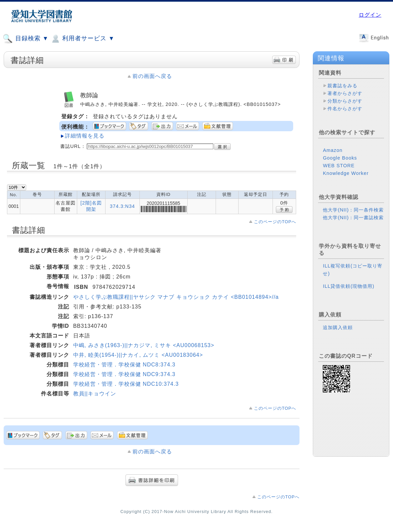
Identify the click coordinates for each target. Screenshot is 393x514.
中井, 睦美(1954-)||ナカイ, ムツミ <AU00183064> (138, 355)
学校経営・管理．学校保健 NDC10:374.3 (126, 384)
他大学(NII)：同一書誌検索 (353, 217)
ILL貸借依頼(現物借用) (348, 286)
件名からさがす (344, 108)
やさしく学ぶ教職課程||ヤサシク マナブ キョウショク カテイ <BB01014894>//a (176, 297)
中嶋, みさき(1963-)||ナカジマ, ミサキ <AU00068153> (143, 345)
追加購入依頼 (338, 327)
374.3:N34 (122, 206)
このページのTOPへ (275, 221)
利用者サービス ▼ (82, 39)
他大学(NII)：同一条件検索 (353, 210)
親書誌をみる (342, 85)
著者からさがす (344, 93)
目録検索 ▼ (26, 39)
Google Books (340, 158)
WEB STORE (338, 165)
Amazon (332, 150)
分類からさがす (344, 101)
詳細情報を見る (84, 136)
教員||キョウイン (94, 393)
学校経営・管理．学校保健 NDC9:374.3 (124, 374)
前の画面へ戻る (152, 76)
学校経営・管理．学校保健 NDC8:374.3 (124, 364)
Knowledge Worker (345, 173)
